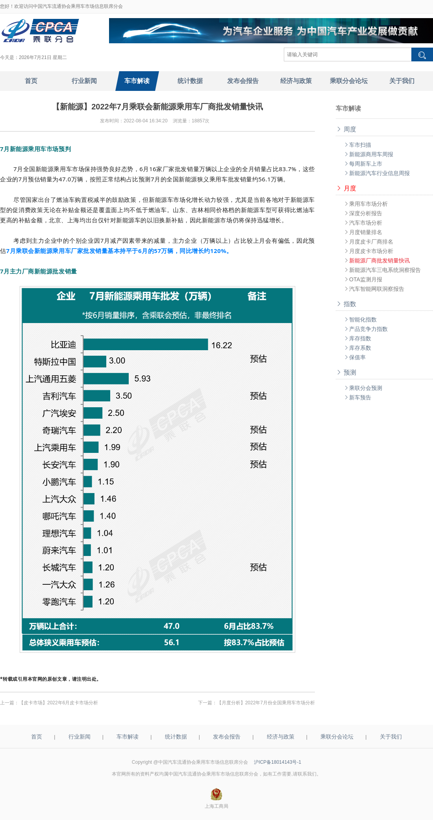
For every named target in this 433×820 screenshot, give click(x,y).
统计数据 (176, 736)
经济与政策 (280, 736)
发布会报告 (227, 736)
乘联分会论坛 (336, 736)
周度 (346, 129)
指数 (346, 304)
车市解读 (128, 736)
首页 (36, 736)
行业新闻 (79, 736)
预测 (346, 372)
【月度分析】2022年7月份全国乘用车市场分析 (266, 702)
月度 (346, 188)
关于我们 (391, 736)
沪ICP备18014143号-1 (277, 762)
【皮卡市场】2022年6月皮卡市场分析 (58, 702)
